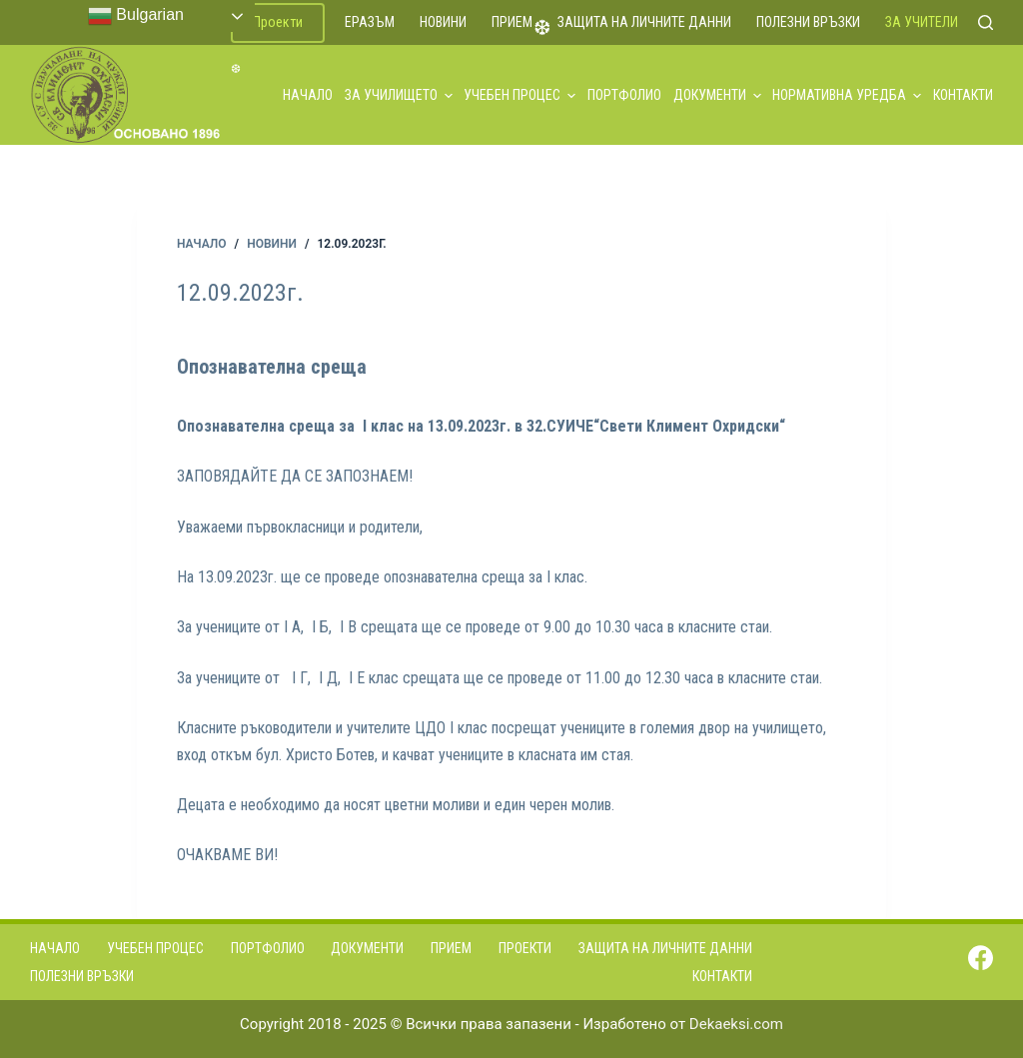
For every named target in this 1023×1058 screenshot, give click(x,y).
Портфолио (624, 95)
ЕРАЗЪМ (370, 22)
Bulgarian (136, 16)
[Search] (985, 22)
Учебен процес (519, 95)
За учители (921, 22)
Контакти (963, 95)
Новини (443, 22)
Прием (512, 22)
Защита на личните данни (644, 22)
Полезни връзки (808, 22)
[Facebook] (980, 957)
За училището (399, 95)
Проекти (278, 22)
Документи (717, 95)
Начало (308, 95)
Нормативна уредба (846, 95)
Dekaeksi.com (736, 1024)
